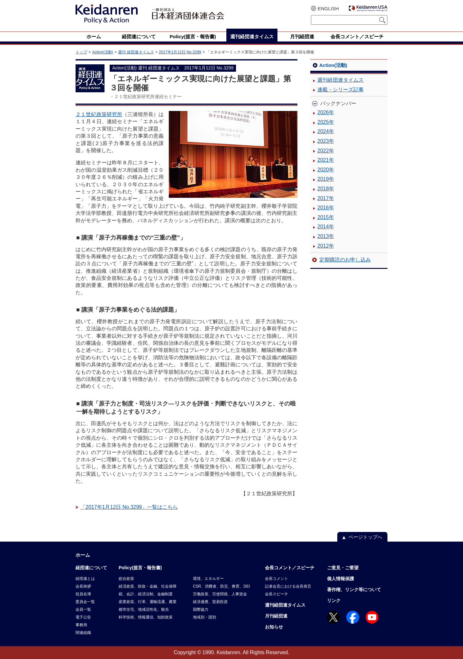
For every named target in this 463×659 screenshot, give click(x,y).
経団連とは (85, 578)
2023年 (325, 141)
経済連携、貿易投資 (210, 602)
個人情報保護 (340, 578)
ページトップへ (365, 537)
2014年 (325, 226)
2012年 (325, 246)
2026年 (325, 112)
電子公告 (83, 617)
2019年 (325, 179)
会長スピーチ (276, 594)
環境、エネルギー (208, 578)
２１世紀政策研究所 (99, 114)
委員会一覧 (85, 602)
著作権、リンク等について (354, 589)
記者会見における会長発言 (288, 586)
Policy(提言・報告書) (140, 567)
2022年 (325, 150)
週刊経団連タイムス (340, 80)
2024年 (325, 131)
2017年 (325, 198)
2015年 (325, 217)
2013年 (325, 236)
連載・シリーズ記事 (340, 89)
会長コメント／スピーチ (289, 567)
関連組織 (83, 632)
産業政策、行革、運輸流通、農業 (148, 602)
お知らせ (274, 626)
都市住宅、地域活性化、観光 (144, 609)
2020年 (325, 169)
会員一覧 (83, 609)
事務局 (81, 625)
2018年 (325, 188)
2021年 (325, 160)
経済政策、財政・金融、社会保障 (148, 586)
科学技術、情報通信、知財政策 (146, 617)
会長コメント (276, 578)
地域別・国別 (204, 617)
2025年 (325, 122)
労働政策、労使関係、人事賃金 (220, 594)
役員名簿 (83, 594)
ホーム (83, 555)
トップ (81, 52)
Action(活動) (102, 52)
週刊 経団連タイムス (136, 52)
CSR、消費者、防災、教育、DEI (221, 586)
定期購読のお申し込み (345, 259)
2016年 (325, 207)
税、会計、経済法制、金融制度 (146, 594)
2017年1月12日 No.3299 (180, 52)
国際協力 (200, 609)
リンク (333, 600)
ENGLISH (328, 8)
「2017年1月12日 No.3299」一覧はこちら (129, 507)
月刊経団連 (276, 615)
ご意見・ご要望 (343, 567)
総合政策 (126, 578)
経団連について (91, 567)
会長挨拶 (83, 586)
